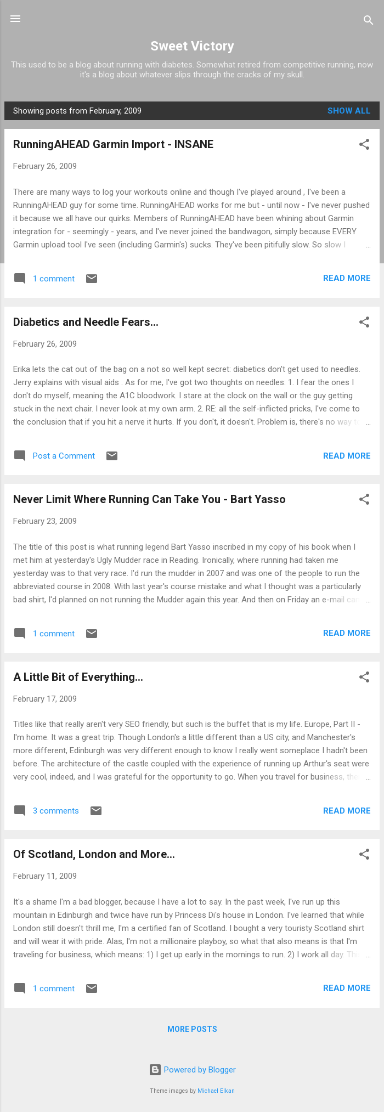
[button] (364, 146)
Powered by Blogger (192, 1070)
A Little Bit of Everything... (78, 677)
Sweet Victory (192, 46)
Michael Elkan (216, 1090)
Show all (349, 111)
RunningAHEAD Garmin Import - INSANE (113, 144)
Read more (347, 278)
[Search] (368, 22)
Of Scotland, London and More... (94, 854)
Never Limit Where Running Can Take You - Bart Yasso (149, 499)
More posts (192, 1029)
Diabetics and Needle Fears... (86, 322)
